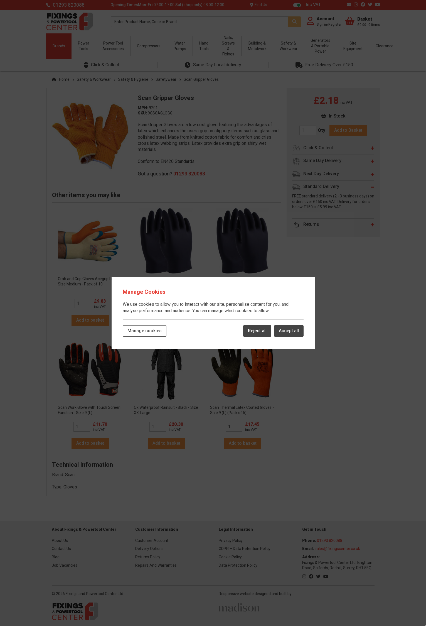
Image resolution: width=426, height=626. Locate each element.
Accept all (289, 330)
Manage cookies (144, 330)
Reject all (257, 330)
